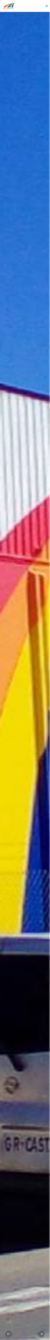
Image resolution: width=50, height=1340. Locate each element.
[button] (8, 1334)
